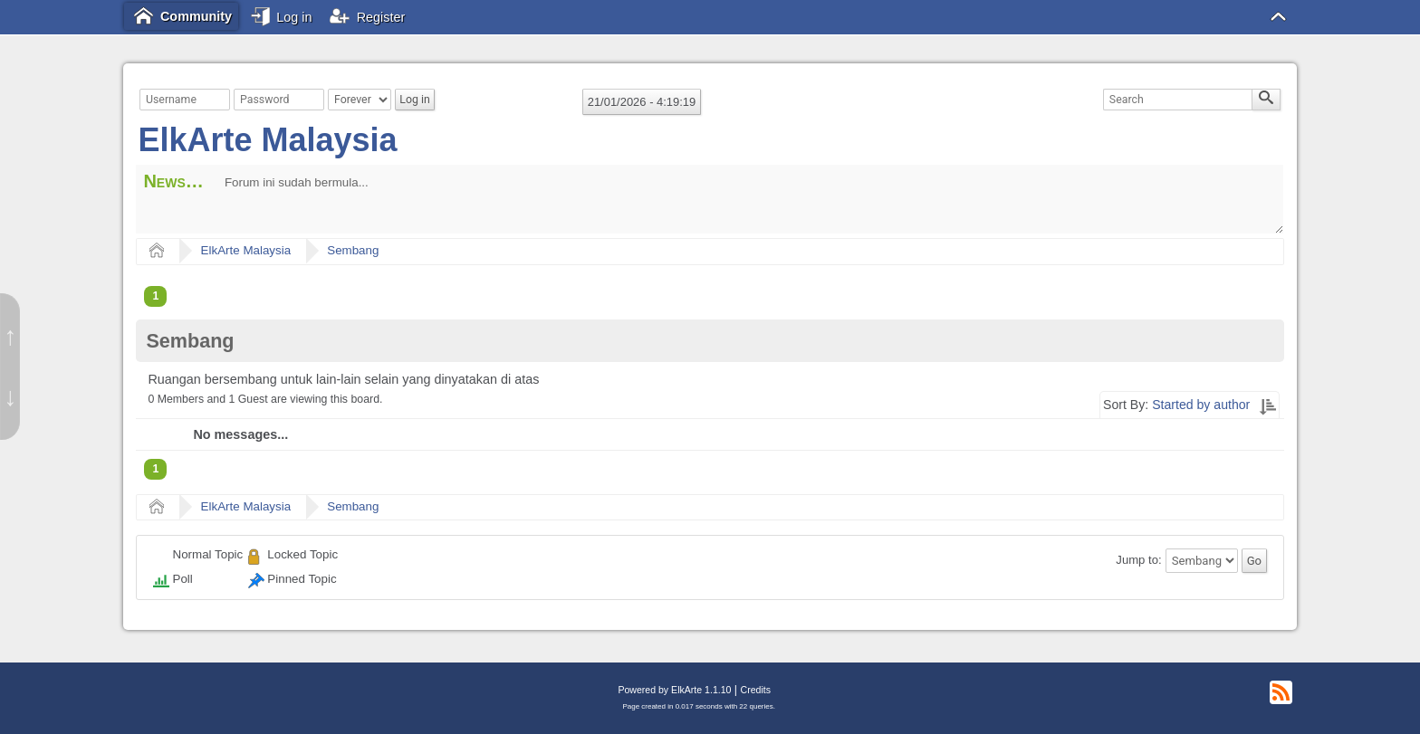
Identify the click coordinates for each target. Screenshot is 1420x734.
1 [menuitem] (155, 296)
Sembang (353, 250)
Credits (756, 689)
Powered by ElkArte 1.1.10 (674, 689)
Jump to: (1138, 560)
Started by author (1201, 404)
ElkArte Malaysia (267, 139)
